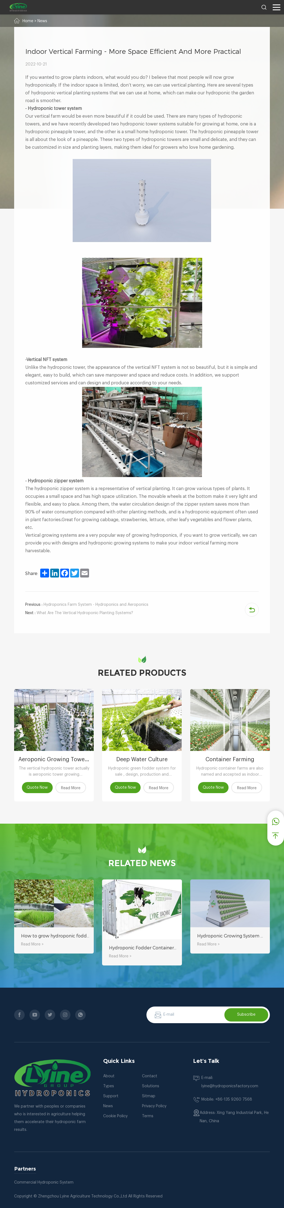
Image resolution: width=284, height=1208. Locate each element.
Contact (149, 1076)
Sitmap (148, 1096)
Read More (70, 788)
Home (27, 21)
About (109, 1076)
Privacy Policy (154, 1106)
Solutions (150, 1086)
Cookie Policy (115, 1116)
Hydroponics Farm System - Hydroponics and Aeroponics (86, 605)
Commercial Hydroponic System (43, 1182)
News (42, 21)
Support (110, 1096)
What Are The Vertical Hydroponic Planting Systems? (79, 613)
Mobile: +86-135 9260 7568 (226, 1099)
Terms (147, 1116)
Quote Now (37, 788)
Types (108, 1086)
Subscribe (246, 1015)
